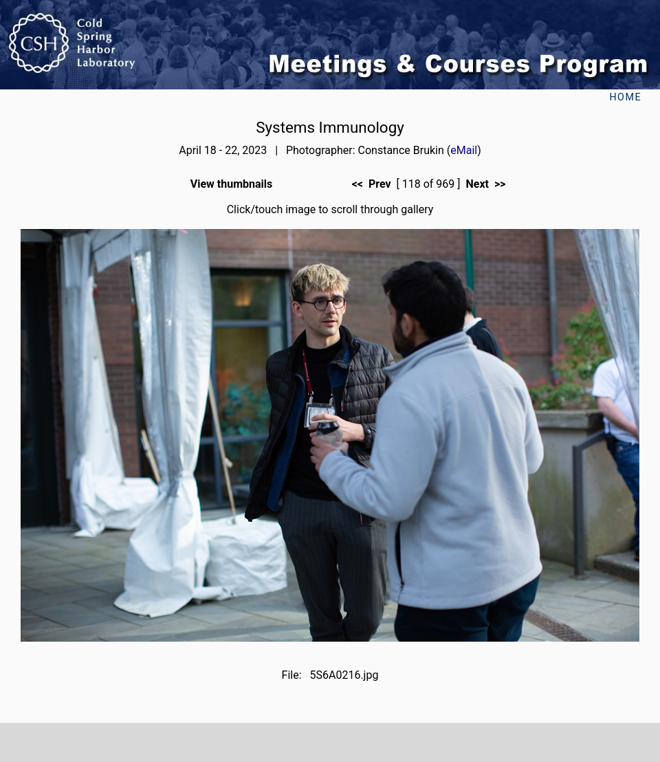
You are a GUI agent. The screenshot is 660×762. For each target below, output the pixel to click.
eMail (463, 150)
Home (625, 97)
